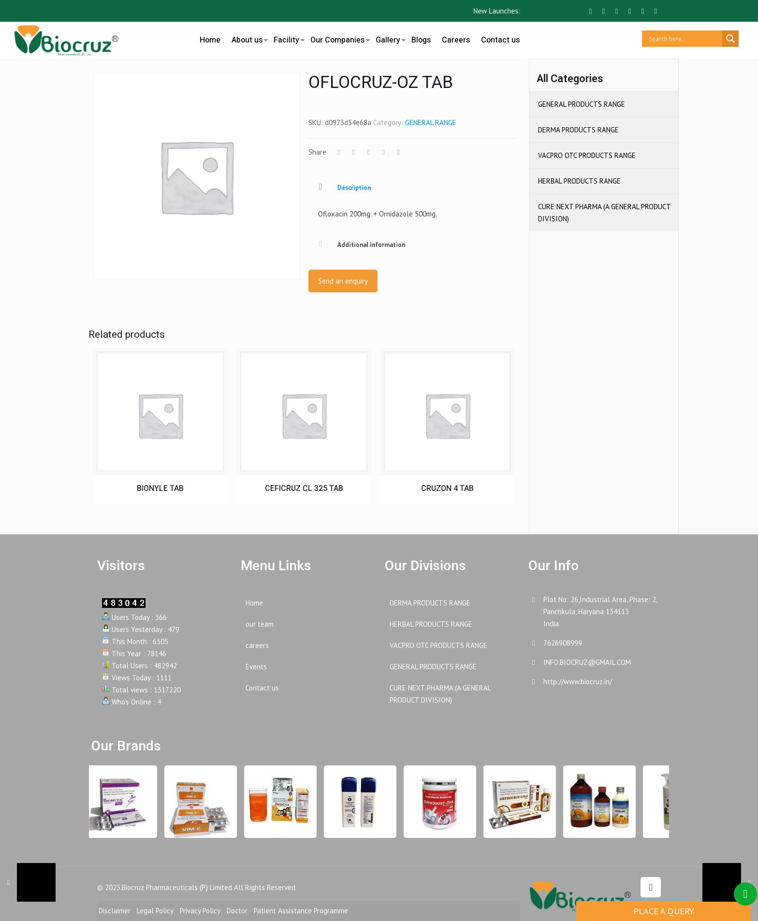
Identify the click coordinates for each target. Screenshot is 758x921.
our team (260, 624)
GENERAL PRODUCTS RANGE (581, 104)
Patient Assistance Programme (301, 910)
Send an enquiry (343, 281)
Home (254, 602)
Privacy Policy (200, 910)
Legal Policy (155, 910)
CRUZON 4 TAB (447, 488)
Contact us (262, 687)
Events (256, 666)
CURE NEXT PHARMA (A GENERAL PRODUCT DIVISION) (604, 212)
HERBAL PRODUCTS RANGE (579, 181)
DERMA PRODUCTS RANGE (578, 129)
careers (257, 645)
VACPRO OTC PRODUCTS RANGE (587, 155)
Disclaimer (115, 910)
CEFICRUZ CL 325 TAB (304, 488)
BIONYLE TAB (160, 488)
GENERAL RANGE (430, 122)
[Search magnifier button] (730, 38)
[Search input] (684, 38)
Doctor (237, 910)
